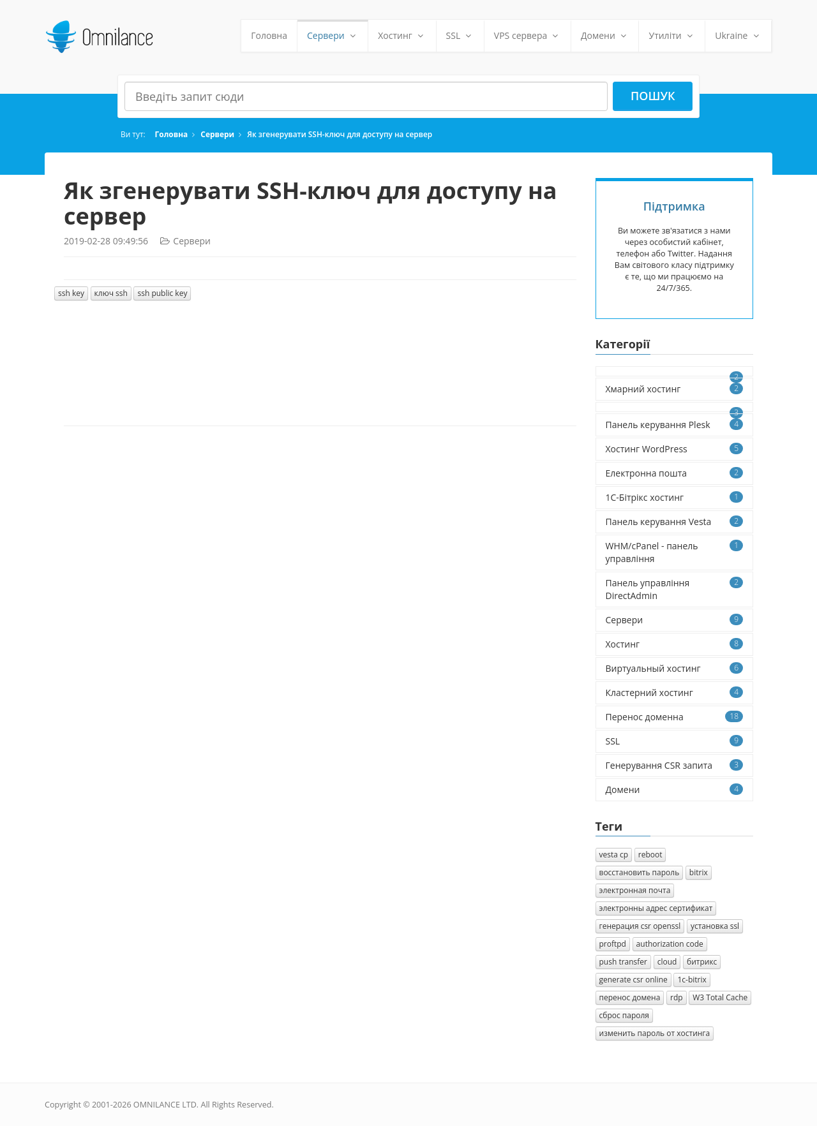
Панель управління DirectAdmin (675, 589)
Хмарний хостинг (675, 389)
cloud (667, 961)
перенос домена (630, 997)
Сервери (332, 35)
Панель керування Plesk (675, 425)
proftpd (612, 943)
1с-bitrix (691, 979)
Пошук (653, 95)
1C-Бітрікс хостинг (675, 497)
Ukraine (738, 35)
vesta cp (614, 854)
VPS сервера (527, 35)
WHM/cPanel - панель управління (675, 552)
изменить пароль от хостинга (654, 1033)
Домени (605, 35)
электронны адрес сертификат (656, 908)
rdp (676, 997)
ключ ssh (111, 293)
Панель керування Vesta (675, 521)
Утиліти (671, 35)
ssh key (71, 293)
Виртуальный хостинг (675, 668)
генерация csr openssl (640, 926)
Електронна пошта (675, 473)
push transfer (623, 961)
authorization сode (669, 943)
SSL (460, 35)
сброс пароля (624, 1015)
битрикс (702, 961)
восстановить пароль (639, 872)
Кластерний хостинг (675, 692)
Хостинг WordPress (675, 449)
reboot (650, 854)
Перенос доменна (675, 717)
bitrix (698, 872)
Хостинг (402, 35)
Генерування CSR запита (675, 765)
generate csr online (633, 979)
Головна (269, 35)
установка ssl (715, 926)
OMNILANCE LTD (165, 1104)
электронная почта (635, 890)
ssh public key (162, 293)
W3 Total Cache (720, 997)
